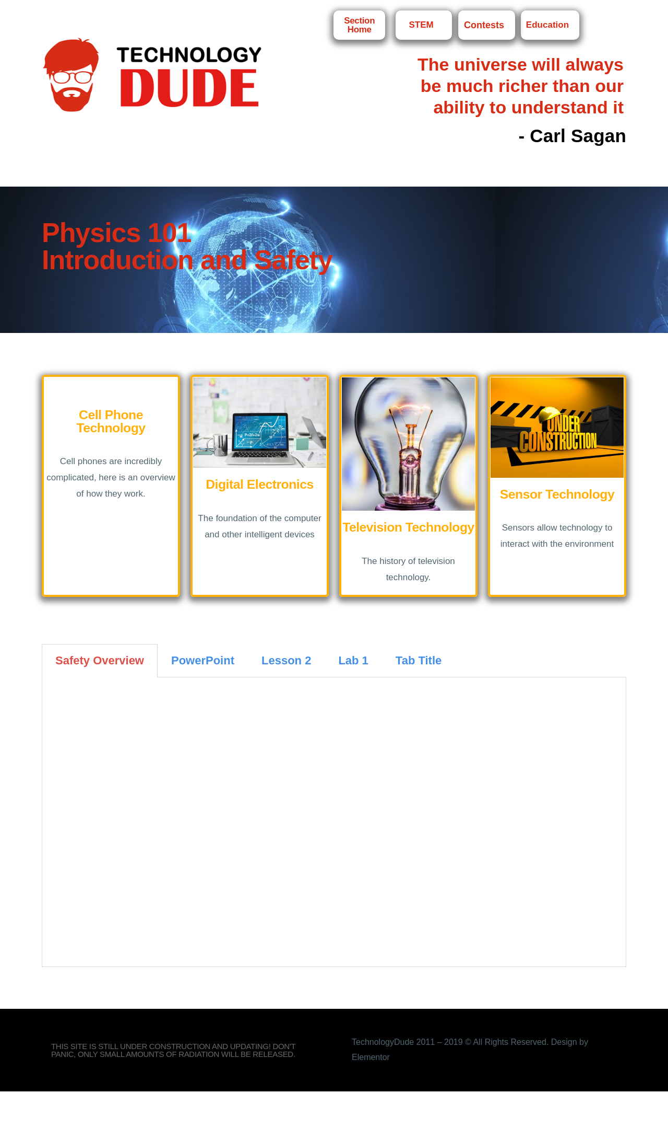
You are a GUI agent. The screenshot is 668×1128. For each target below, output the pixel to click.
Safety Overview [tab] (99, 660)
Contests (486, 25)
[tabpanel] (334, 822)
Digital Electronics (260, 484)
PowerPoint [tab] (202, 660)
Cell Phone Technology (110, 421)
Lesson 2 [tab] (286, 660)
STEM (423, 25)
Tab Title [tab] (419, 660)
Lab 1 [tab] (353, 660)
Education (550, 25)
